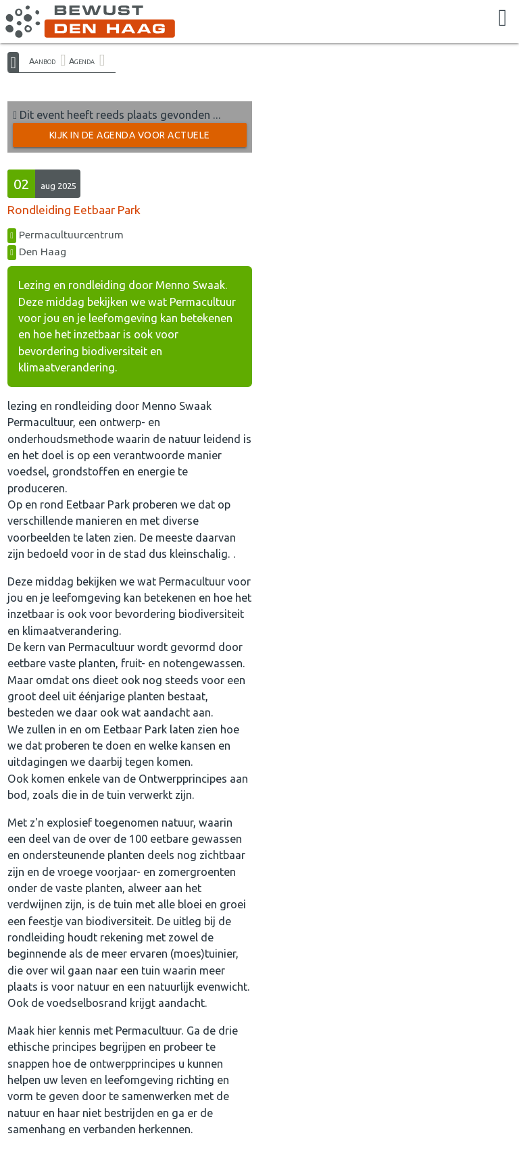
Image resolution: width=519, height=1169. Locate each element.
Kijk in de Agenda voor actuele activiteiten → (129, 138)
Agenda (82, 61)
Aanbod (42, 61)
